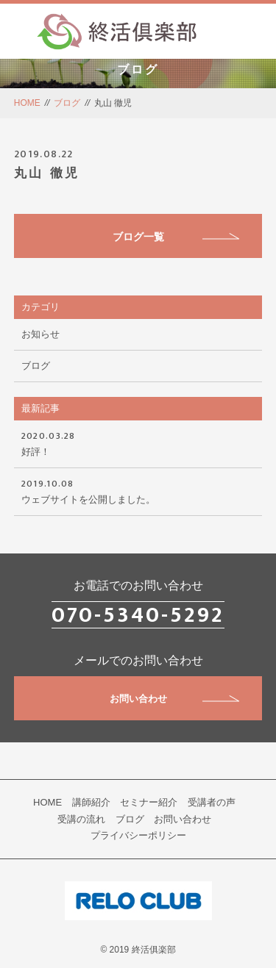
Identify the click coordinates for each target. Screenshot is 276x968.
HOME (27, 103)
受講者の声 (212, 802)
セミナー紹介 (148, 802)
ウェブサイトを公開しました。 (138, 490)
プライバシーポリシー (138, 835)
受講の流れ (81, 819)
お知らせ (40, 334)
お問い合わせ (175, 698)
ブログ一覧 (176, 237)
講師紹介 (91, 802)
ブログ (67, 103)
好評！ (138, 442)
